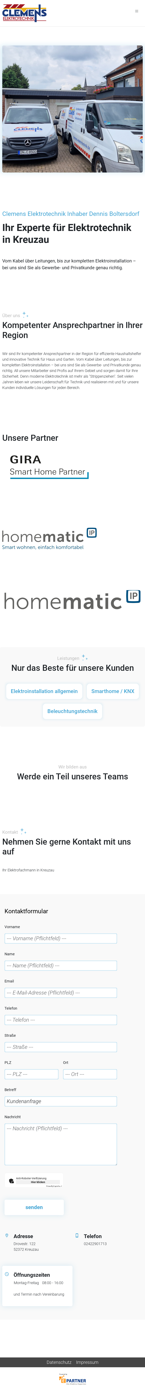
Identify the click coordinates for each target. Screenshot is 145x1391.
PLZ (8, 1062)
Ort (65, 1062)
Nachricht (13, 1117)
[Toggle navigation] (136, 11)
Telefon (11, 1008)
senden (34, 1207)
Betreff (10, 1089)
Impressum (87, 1362)
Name (10, 954)
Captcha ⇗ (54, 1186)
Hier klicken (38, 1182)
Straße (10, 1035)
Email (9, 981)
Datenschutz (59, 1362)
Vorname (12, 927)
